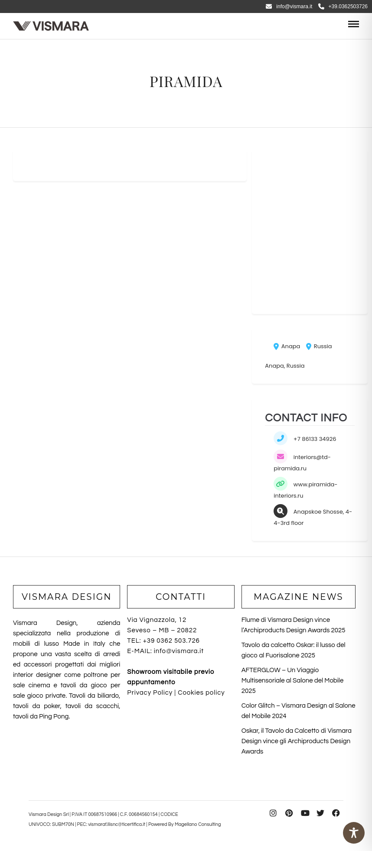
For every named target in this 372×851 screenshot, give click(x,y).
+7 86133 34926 (315, 439)
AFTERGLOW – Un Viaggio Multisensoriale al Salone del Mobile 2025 (292, 680)
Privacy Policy (150, 692)
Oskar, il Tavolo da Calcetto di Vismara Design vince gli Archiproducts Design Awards (296, 741)
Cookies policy (201, 692)
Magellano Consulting (198, 824)
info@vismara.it (289, 6)
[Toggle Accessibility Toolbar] (353, 833)
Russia (319, 346)
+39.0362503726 (343, 6)
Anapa (287, 346)
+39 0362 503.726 (171, 640)
